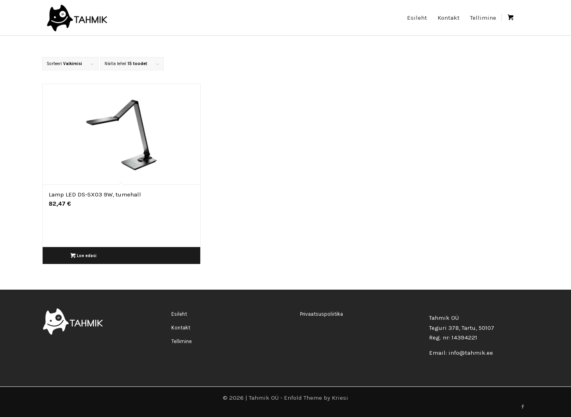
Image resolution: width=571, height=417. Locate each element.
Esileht (179, 314)
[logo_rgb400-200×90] (76, 17)
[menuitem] (417, 17)
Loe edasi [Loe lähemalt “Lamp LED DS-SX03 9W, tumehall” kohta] (83, 255)
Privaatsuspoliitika (321, 314)
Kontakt (180, 328)
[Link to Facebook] (523, 407)
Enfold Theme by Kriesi (316, 397)
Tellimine (181, 341)
